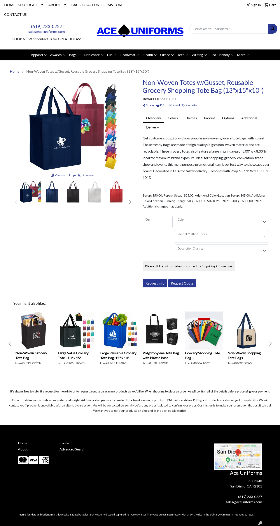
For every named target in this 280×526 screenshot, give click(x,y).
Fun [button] (109, 55)
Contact (66, 443)
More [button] (241, 55)
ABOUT (54, 5)
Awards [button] (56, 55)
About (23, 449)
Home (22, 443)
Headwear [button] (127, 55)
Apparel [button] (37, 55)
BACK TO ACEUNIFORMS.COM (96, 5)
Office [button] (165, 55)
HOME (9, 5)
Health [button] (148, 55)
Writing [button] (197, 55)
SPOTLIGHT (28, 5)
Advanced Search (72, 449)
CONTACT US (15, 14)
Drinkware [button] (92, 55)
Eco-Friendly (220, 55)
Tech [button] (180, 55)
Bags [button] (73, 55)
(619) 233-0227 (46, 26)
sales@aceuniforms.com (46, 31)
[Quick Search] (228, 29)
